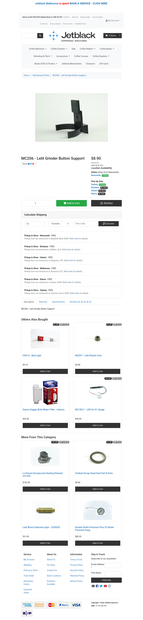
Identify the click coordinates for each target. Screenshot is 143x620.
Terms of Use (76, 559)
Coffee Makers (87, 49)
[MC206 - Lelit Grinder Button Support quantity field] (36, 203)
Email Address (97, 566)
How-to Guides (97, 17)
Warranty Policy (77, 576)
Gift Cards (103, 63)
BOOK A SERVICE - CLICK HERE (88, 3)
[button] (113, 20)
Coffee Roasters (100, 56)
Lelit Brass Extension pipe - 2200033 (41, 527)
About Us (75, 17)
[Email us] (93, 586)
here (76, 238)
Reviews (80, 302)
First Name (96, 573)
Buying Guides (85, 17)
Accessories (62, 56)
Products (66, 17)
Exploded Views (80, 24)
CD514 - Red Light (32, 355)
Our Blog (51, 565)
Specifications (58, 302)
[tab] (29, 302)
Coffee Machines (37, 49)
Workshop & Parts (42, 56)
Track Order (29, 576)
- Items (110, 35)
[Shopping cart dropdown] (120, 35)
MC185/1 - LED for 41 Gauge (90, 409)
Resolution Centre (28, 582)
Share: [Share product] (28, 164)
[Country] (59, 223)
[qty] (34, 223)
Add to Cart (71, 203)
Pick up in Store (31, 570)
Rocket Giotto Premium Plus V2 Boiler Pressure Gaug (94, 528)
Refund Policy (76, 581)
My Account (29, 559)
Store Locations (55, 24)
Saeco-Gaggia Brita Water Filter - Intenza (43, 409)
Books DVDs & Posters (45, 63)
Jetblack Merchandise (72, 63)
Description (29, 302)
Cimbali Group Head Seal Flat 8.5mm (94, 473)
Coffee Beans (106, 49)
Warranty (43, 302)
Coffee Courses (81, 56)
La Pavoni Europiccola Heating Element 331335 (43, 474)
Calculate (108, 223)
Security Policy (76, 570)
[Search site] (40, 35)
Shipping (27, 565)
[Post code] (84, 223)
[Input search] (29, 35)
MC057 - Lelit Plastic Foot (88, 355)
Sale (74, 49)
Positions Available (51, 582)
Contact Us (44, 24)
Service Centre (68, 24)
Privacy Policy (76, 565)
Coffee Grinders (58, 49)
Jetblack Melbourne (47, 3)
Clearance (90, 63)
